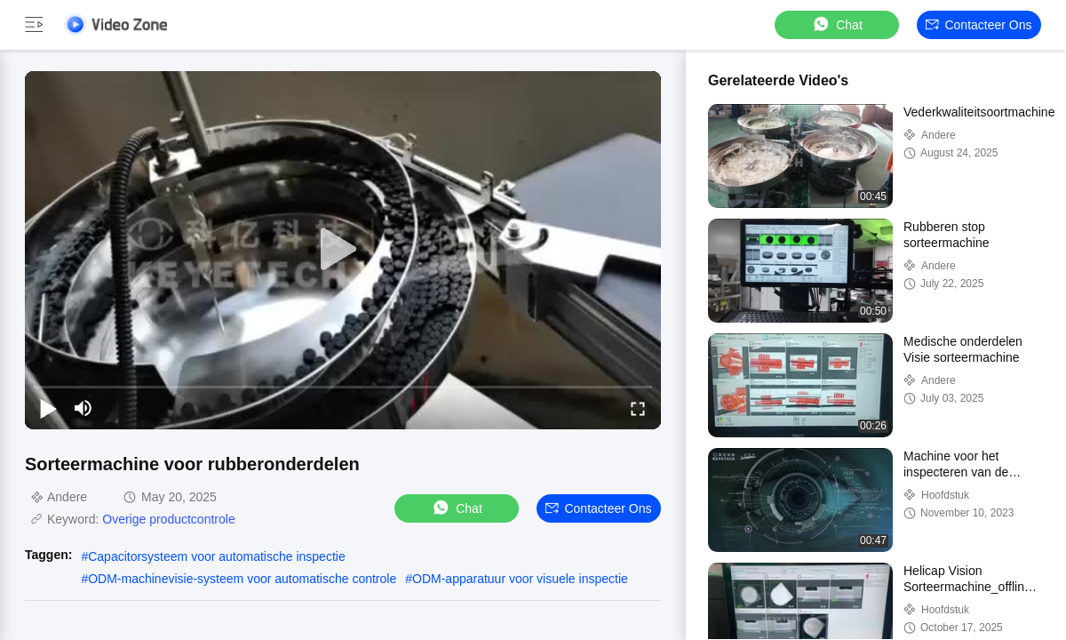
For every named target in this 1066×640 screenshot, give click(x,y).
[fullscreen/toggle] (638, 408)
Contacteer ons (978, 25)
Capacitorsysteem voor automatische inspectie (216, 556)
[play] (343, 250)
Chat (837, 24)
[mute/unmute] (83, 408)
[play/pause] (48, 408)
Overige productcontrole (168, 519)
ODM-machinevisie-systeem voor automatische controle (242, 579)
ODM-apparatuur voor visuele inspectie (520, 579)
